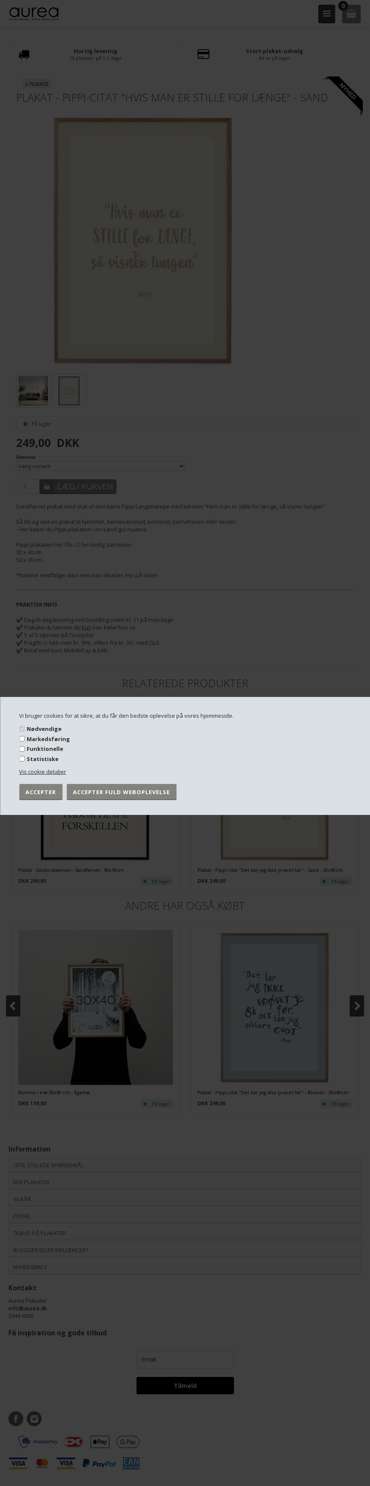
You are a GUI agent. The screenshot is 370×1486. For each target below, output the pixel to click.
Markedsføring (48, 739)
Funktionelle (45, 749)
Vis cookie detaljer (42, 771)
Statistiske (42, 759)
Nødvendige (44, 729)
